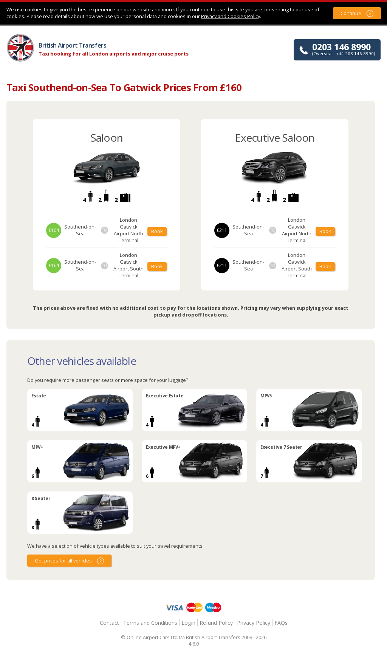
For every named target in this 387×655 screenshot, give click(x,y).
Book (157, 231)
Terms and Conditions (150, 622)
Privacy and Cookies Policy (230, 16)
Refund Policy (216, 622)
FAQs (281, 622)
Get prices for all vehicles (63, 560)
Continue (351, 13)
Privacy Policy (253, 622)
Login (188, 622)
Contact (109, 622)
